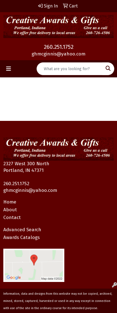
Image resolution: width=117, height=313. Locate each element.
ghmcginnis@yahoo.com (58, 54)
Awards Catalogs (21, 237)
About (10, 210)
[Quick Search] (70, 68)
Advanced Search (22, 230)
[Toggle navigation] (8, 69)
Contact (12, 217)
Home (9, 202)
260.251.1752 (58, 47)
